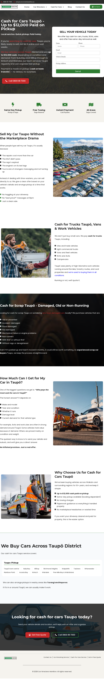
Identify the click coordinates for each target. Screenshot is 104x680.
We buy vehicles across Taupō (16, 53)
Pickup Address (61, 65)
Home (26, 7)
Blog (70, 7)
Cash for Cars (57, 7)
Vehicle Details (61, 58)
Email (58, 51)
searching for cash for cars (22, 42)
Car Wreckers (40, 7)
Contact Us (80, 7)
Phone (80, 44)
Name (58, 44)
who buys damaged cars (53, 314)
